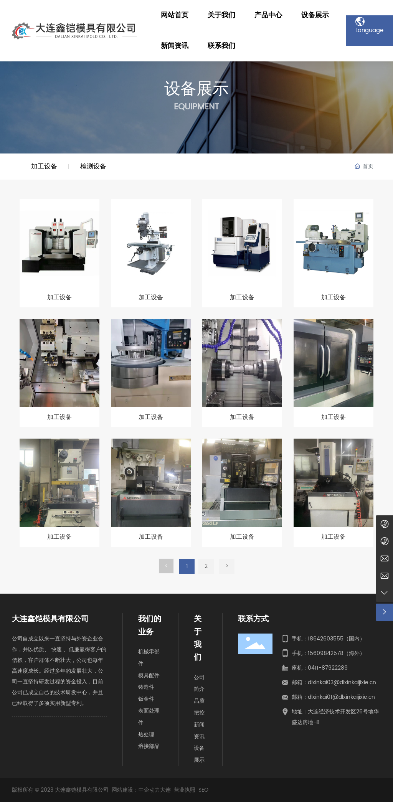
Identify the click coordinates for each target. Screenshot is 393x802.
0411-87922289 (328, 667)
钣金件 (146, 699)
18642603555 (325, 638)
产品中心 (268, 15)
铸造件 (146, 687)
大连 (165, 789)
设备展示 (315, 15)
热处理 (146, 734)
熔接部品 (149, 746)
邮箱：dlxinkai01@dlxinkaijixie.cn (333, 697)
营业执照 (184, 789)
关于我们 (221, 15)
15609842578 (325, 653)
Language (369, 21)
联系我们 (221, 45)
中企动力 (149, 789)
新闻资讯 (174, 45)
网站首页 (174, 15)
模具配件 (149, 675)
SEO (203, 789)
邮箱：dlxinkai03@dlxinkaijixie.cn (334, 682)
